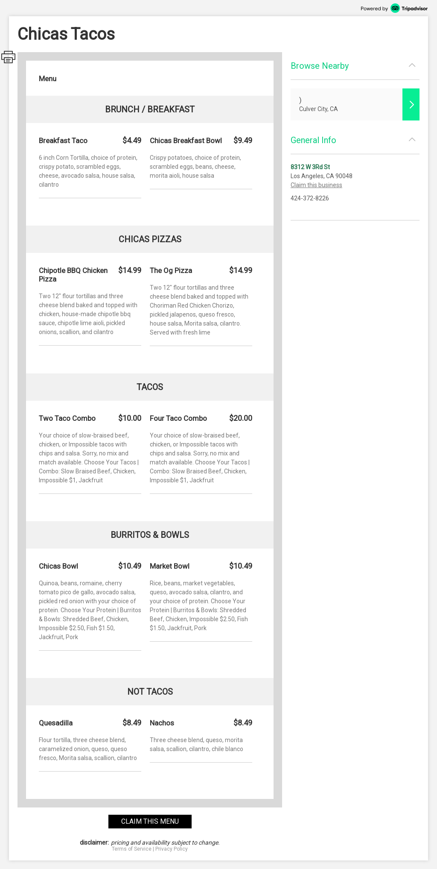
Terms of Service (131, 849)
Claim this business (316, 185)
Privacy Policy (171, 849)
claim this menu (150, 821)
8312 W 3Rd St (310, 167)
